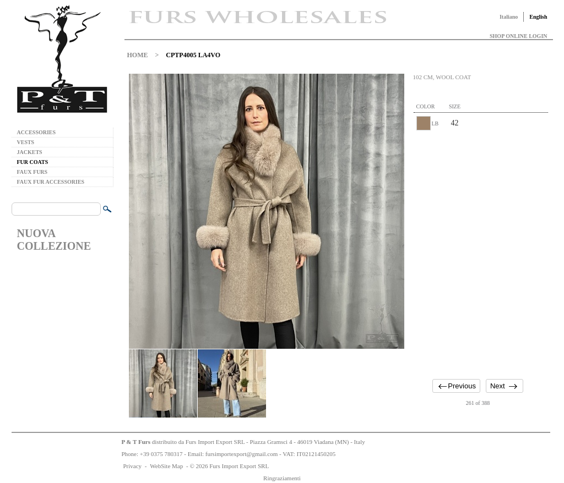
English (538, 17)
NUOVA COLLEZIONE (54, 239)
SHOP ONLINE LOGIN (518, 36)
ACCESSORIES (36, 132)
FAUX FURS (32, 172)
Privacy (132, 466)
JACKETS (29, 152)
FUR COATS (32, 162)
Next (497, 386)
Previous (462, 386)
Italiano (509, 17)
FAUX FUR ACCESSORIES (51, 182)
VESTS (26, 142)
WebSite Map (166, 466)
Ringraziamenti (282, 478)
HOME (137, 55)
